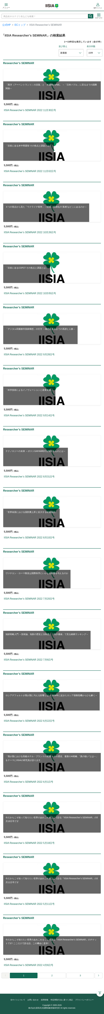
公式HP (6, 25)
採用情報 (44, 1000)
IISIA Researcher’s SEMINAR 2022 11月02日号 (30, 171)
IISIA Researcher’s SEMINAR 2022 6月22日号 (29, 721)
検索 (91, 16)
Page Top (99, 993)
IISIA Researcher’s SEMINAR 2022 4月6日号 (28, 965)
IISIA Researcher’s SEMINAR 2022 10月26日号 (30, 232)
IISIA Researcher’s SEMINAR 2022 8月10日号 (29, 537)
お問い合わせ (33, 1000)
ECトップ (20, 25)
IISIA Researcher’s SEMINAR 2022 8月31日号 (29, 476)
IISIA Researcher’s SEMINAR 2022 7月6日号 (28, 659)
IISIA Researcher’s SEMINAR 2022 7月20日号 (29, 598)
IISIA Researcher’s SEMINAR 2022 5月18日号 (29, 843)
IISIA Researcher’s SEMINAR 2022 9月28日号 (29, 354)
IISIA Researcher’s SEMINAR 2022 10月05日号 (30, 293)
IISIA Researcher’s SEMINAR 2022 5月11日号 (29, 904)
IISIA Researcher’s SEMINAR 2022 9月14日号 (29, 415)
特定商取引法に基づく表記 (62, 1000)
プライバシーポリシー (84, 1000)
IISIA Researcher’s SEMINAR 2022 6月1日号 (28, 782)
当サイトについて (17, 1000)
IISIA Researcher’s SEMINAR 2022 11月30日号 (30, 110)
